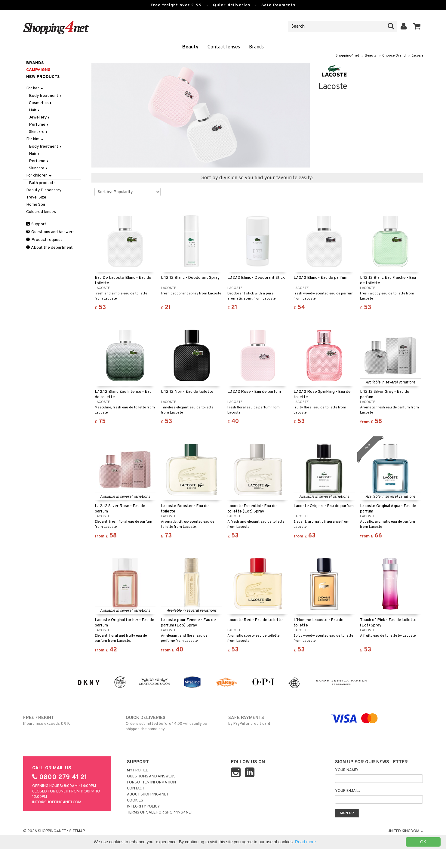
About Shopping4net (148, 794)
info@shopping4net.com (56, 802)
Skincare (38, 131)
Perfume (39, 124)
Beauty (190, 47)
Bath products (42, 183)
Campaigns (38, 69)
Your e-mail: (347, 791)
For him (34, 139)
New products (43, 76)
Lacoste (417, 55)
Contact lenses (224, 47)
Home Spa (35, 204)
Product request (44, 239)
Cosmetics (41, 103)
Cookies (135, 800)
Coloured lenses (41, 211)
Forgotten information (151, 782)
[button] (417, 26)
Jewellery (40, 117)
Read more (305, 841)
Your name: (346, 770)
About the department (49, 247)
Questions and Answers (50, 232)
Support (36, 224)
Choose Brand (394, 55)
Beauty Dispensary (43, 190)
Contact (135, 788)
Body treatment (45, 95)
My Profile (137, 770)
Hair (34, 110)
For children (38, 175)
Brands (256, 47)
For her (34, 88)
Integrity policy (143, 806)
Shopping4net (347, 55)
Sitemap (77, 831)
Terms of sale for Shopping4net (160, 812)
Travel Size (36, 197)
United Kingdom (405, 831)
